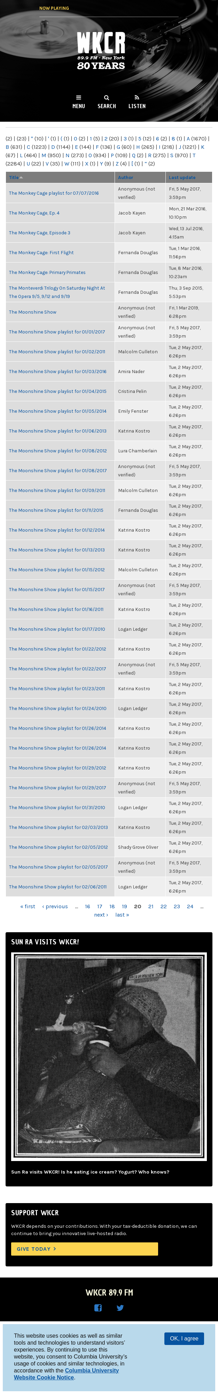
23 (177, 906)
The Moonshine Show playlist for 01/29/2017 (57, 787)
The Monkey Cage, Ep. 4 (34, 213)
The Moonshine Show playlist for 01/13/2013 (57, 550)
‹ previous (55, 906)
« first (27, 906)
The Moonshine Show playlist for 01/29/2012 (57, 768)
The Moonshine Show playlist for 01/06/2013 (58, 431)
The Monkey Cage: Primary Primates (47, 272)
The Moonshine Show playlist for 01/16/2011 (56, 609)
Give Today (34, 1249)
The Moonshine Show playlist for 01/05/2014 (58, 411)
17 (99, 906)
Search (107, 106)
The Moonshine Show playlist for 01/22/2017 (57, 668)
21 (151, 906)
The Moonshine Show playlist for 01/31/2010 (57, 807)
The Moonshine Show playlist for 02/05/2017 (58, 867)
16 (87, 906)
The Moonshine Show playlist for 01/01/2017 (57, 332)
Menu (78, 106)
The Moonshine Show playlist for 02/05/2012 (58, 847)
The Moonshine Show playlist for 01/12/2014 (57, 530)
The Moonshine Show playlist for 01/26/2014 (57, 728)
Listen (137, 106)
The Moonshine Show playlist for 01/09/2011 (57, 490)
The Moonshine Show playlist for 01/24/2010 (58, 708)
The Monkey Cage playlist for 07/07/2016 (54, 193)
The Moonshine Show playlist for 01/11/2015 (56, 510)
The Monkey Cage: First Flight (41, 252)
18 (112, 906)
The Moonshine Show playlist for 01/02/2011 (57, 351)
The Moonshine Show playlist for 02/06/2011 (58, 886)
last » (122, 914)
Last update (182, 177)
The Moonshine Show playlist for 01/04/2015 (58, 391)
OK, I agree (184, 1338)
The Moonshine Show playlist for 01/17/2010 (57, 629)
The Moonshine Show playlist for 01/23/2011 (57, 688)
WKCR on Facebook (97, 1308)
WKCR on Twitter (120, 1308)
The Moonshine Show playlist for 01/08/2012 (58, 450)
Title (16, 177)
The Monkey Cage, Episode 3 (39, 232)
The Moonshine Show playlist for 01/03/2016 (58, 371)
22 (164, 906)
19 (124, 906)
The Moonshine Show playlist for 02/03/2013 (58, 827)
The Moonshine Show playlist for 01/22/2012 (57, 649)
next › (101, 914)
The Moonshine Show (32, 312)
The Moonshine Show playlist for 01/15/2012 (57, 569)
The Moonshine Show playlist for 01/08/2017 (58, 470)
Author (125, 177)
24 (190, 906)
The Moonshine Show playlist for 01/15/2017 (57, 589)
